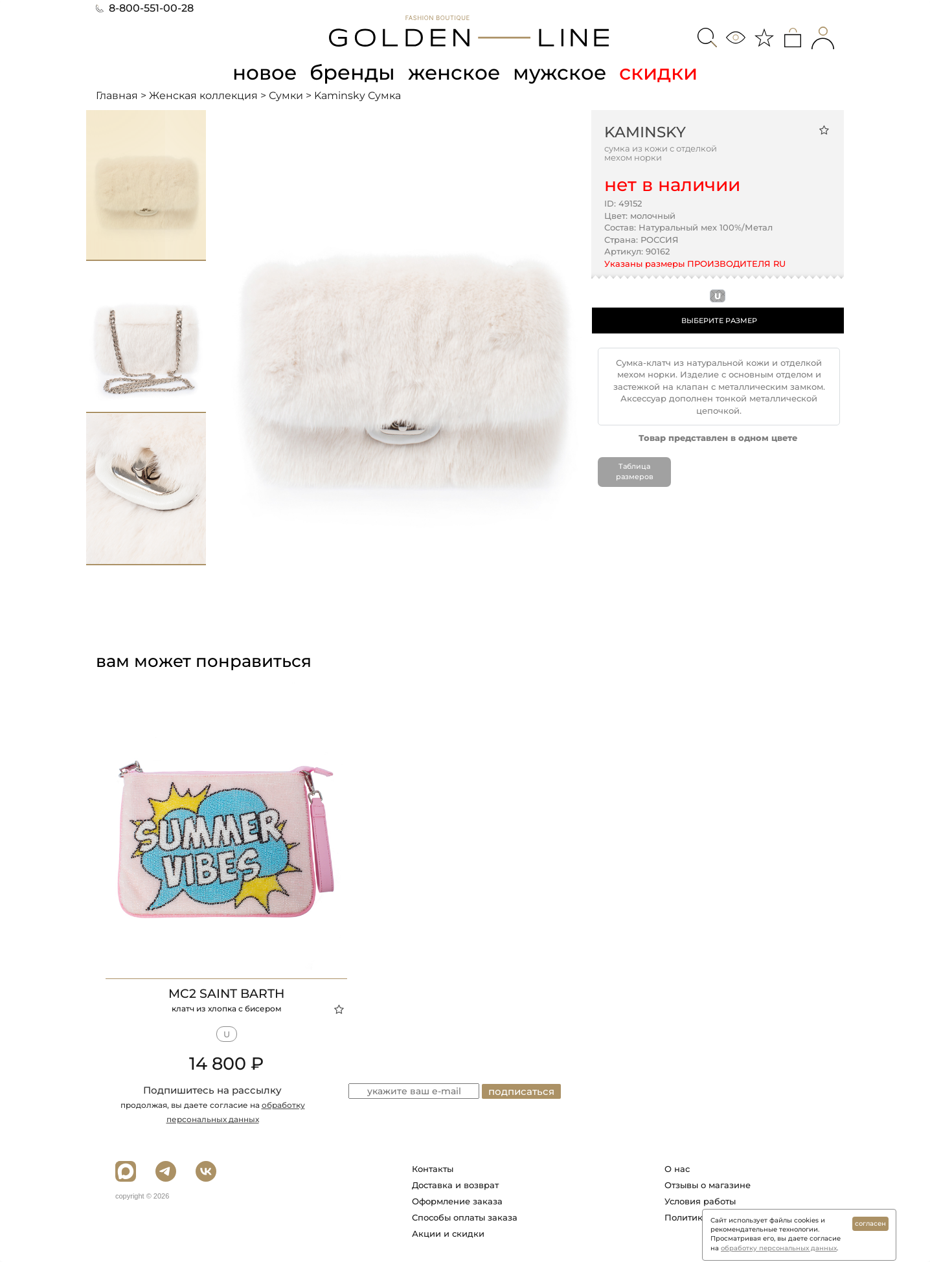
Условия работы (700, 1201)
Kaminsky (645, 131)
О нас (677, 1169)
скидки (661, 72)
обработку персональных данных (779, 1248)
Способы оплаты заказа (464, 1217)
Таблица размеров (634, 471)
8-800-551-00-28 (145, 8)
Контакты (432, 1169)
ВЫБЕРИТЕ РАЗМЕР (719, 319)
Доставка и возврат (455, 1185)
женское (455, 72)
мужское (562, 72)
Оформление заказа (457, 1201)
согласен (870, 1223)
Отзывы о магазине (707, 1185)
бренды (352, 72)
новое (263, 72)
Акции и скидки (448, 1233)
